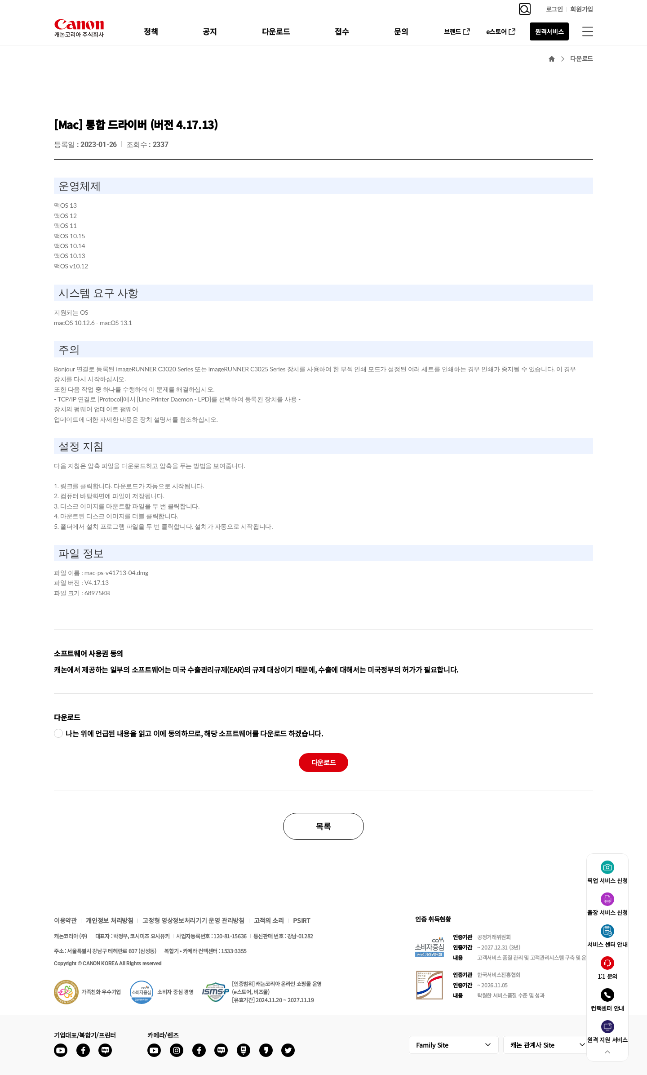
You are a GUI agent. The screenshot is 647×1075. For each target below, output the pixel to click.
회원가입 (581, 8)
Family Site (432, 1044)
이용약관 (65, 920)
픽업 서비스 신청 (607, 880)
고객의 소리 (269, 920)
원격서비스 (549, 31)
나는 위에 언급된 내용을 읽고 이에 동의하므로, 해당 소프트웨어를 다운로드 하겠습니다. (194, 733)
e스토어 (496, 31)
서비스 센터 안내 (607, 944)
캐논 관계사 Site (532, 1044)
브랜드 (452, 31)
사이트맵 (587, 31)
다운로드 (276, 31)
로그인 (554, 8)
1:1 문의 (607, 976)
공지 (210, 31)
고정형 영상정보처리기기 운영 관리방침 (193, 920)
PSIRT (301, 920)
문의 (401, 31)
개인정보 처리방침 (109, 920)
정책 (151, 31)
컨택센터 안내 (607, 1008)
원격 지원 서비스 (607, 1039)
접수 (342, 31)
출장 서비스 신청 (607, 912)
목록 (323, 826)
